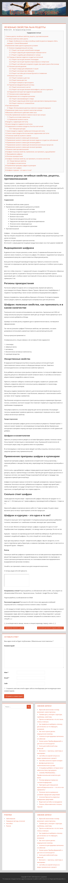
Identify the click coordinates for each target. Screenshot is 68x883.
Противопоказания (12, 105)
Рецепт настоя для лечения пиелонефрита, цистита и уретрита (31, 89)
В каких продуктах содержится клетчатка (18, 124)
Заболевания (10, 819)
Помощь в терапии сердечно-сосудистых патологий (25, 57)
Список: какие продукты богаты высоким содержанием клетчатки (27, 133)
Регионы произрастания (14, 156)
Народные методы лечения (23, 30)
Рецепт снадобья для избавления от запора (24, 55)
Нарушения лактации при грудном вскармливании (24, 92)
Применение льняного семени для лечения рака (21, 138)
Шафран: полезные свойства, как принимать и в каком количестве (27, 159)
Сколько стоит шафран (13, 168)
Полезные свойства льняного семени (18, 136)
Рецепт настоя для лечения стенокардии (24, 59)
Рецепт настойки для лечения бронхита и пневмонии (28, 73)
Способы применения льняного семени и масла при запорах (25, 115)
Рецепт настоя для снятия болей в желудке (24, 50)
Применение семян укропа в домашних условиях (21, 46)
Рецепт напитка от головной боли (21, 103)
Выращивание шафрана (13, 154)
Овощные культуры (17, 129)
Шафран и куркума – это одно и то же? (18, 170)
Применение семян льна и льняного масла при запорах (23, 110)
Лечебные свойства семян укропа (16, 39)
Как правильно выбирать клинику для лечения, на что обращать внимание (49, 726)
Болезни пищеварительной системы (20, 48)
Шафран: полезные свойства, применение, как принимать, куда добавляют (30, 152)
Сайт (6, 683)
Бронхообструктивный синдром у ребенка (50, 628)
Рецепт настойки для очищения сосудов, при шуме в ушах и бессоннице (34, 64)
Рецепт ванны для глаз (18, 80)
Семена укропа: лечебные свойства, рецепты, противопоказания (26, 36)
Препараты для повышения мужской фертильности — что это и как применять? (50, 787)
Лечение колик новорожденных (18, 94)
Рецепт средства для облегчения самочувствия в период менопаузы (33, 101)
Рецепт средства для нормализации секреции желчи (27, 52)
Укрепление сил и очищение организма (21, 96)
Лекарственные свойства (16, 161)
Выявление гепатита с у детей (14, 628)
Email (6, 678)
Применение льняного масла (17, 119)
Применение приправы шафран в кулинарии (20, 165)
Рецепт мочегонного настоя (20, 87)
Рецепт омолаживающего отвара (21, 99)
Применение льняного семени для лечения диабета (23, 142)
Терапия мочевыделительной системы (20, 85)
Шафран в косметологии (16, 163)
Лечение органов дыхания (16, 66)
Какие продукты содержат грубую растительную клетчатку (25, 131)
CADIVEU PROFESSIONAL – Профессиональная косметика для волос (48, 775)
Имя (6, 672)
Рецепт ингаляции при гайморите (21, 71)
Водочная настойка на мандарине (50, 802)
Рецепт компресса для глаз (19, 78)
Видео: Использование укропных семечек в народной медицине (29, 108)
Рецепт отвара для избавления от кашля (23, 69)
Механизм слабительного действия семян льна (21, 112)
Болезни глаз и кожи (14, 76)
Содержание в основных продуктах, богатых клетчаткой (24, 126)
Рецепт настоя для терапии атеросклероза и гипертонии (29, 62)
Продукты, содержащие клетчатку (16, 122)
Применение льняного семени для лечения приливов (23, 147)
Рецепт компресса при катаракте (21, 82)
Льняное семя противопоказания (17, 149)
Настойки (9, 823)
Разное (8, 826)
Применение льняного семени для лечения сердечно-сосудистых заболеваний (31, 140)
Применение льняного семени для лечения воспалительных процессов (29, 145)
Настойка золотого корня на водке (50, 760)
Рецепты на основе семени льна (18, 117)
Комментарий (9, 646)
